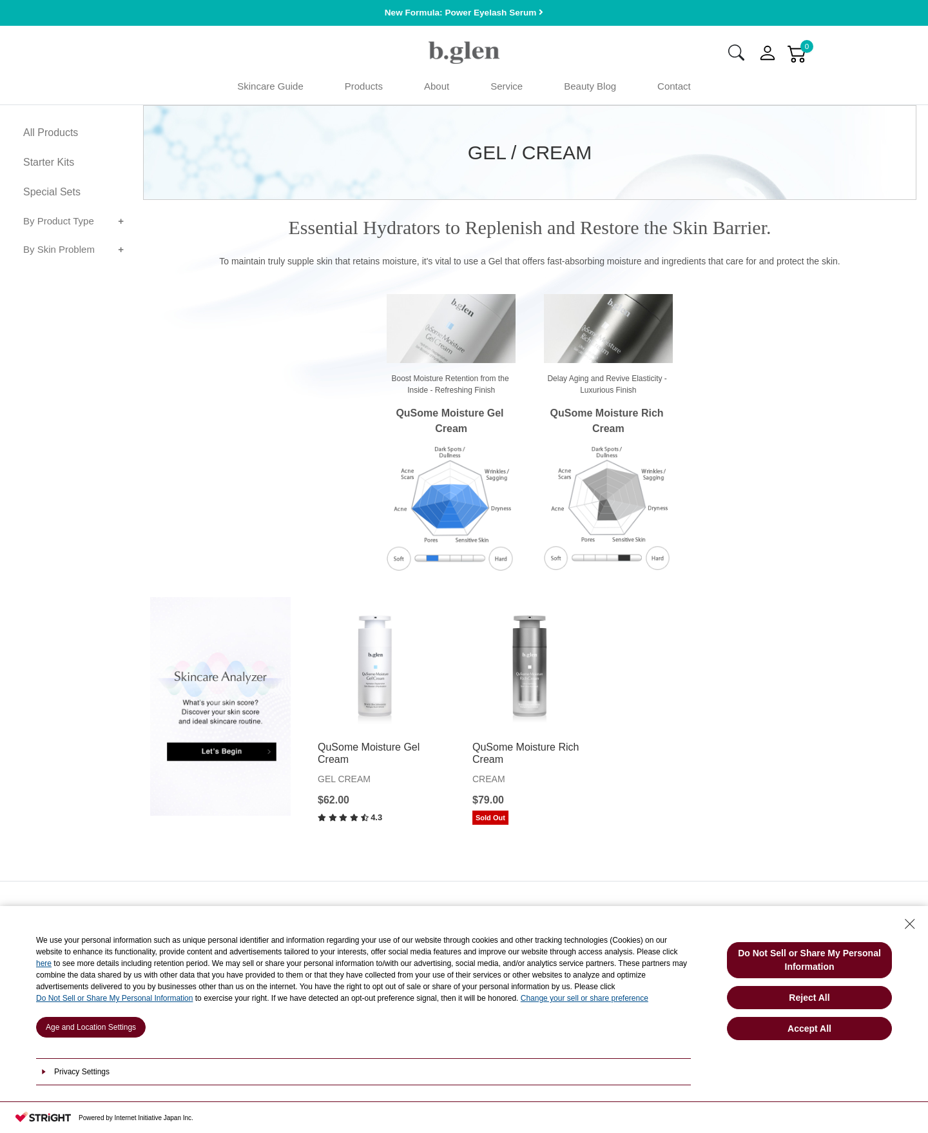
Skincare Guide (270, 89)
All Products (50, 136)
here (44, 963)
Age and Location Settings (91, 1027)
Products (364, 89)
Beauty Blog (590, 89)
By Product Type (58, 224)
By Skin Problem (59, 253)
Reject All (809, 997)
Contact (674, 89)
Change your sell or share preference (584, 998)
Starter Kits (48, 166)
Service (506, 89)
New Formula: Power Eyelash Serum (464, 12)
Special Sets (52, 195)
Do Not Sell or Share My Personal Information (114, 998)
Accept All (809, 1028)
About (436, 89)
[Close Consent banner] (910, 924)
